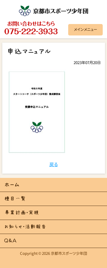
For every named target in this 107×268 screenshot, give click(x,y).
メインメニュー (85, 29)
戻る (53, 164)
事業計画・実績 (21, 212)
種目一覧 (15, 198)
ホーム (12, 184)
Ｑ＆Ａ (10, 240)
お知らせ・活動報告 (25, 226)
